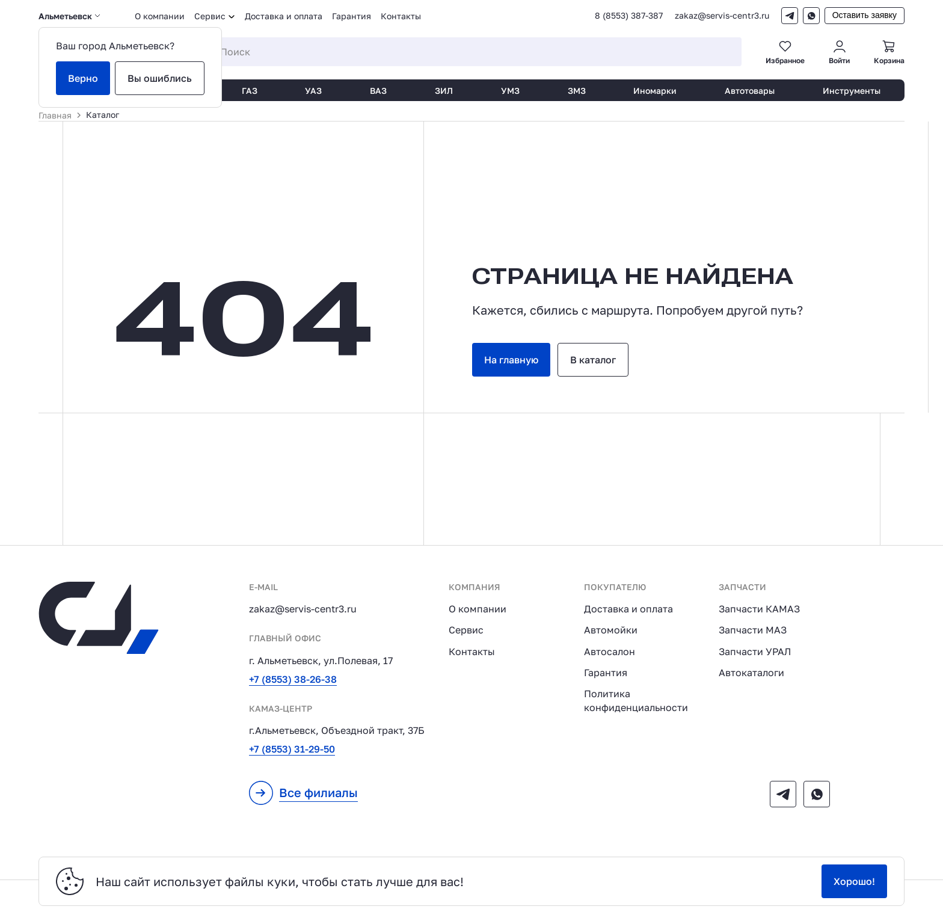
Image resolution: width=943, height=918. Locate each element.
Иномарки (655, 90)
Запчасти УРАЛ (755, 651)
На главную (511, 360)
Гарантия (351, 16)
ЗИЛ (444, 90)
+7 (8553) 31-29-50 (292, 749)
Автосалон (609, 651)
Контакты (401, 16)
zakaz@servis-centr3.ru (722, 15)
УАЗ (313, 90)
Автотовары (750, 90)
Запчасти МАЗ (753, 630)
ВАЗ (378, 90)
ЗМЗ (577, 90)
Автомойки (610, 630)
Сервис (466, 630)
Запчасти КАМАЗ (759, 609)
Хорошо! (854, 881)
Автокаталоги (751, 673)
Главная (55, 115)
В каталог (593, 360)
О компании (160, 16)
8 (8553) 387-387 (629, 15)
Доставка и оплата (283, 16)
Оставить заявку (864, 15)
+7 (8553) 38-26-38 (293, 679)
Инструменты (851, 90)
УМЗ (510, 90)
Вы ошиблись (159, 78)
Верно (83, 78)
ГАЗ (249, 90)
